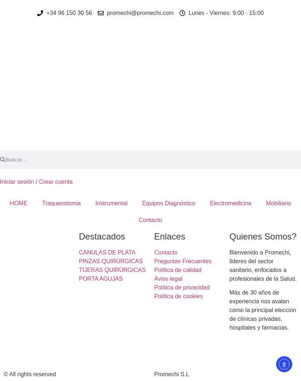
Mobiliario (278, 203)
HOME (18, 203)
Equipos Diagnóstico (169, 203)
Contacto (150, 220)
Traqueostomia (61, 203)
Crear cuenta (56, 182)
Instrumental (111, 203)
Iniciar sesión (17, 182)
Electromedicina (230, 203)
